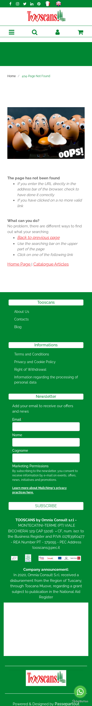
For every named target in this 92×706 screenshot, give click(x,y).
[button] (34, 32)
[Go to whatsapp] (80, 692)
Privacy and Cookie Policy (35, 362)
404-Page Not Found (36, 76)
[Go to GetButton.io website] (80, 701)
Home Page (19, 264)
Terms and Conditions (31, 354)
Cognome (20, 451)
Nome (17, 435)
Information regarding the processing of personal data (46, 379)
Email (17, 419)
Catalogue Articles (51, 264)
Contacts (21, 319)
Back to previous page (38, 237)
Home (11, 76)
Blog (18, 327)
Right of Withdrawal (30, 369)
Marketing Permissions (30, 466)
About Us (21, 312)
